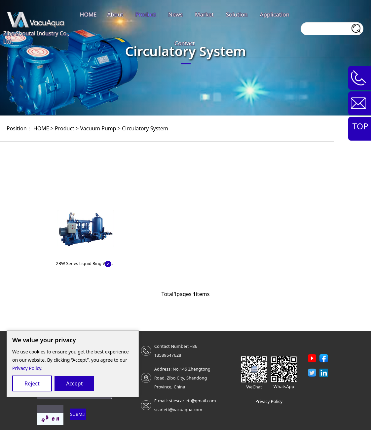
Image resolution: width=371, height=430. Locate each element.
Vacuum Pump (98, 128)
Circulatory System (145, 128)
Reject (32, 383)
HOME (88, 14)
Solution (237, 14)
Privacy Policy (26, 368)
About (115, 14)
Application (275, 14)
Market (204, 14)
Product (145, 14)
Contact (184, 43)
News (175, 14)
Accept (74, 383)
